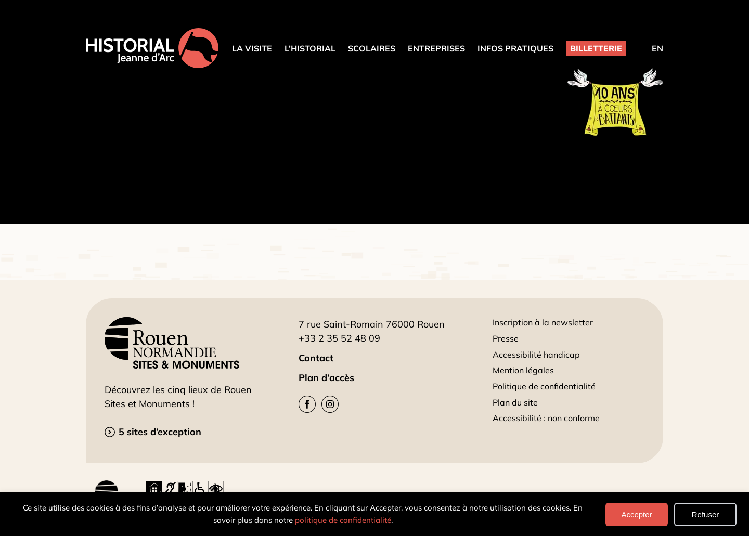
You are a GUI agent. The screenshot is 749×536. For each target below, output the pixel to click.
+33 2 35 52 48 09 (339, 338)
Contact (316, 358)
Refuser (705, 514)
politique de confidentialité (343, 520)
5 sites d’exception (160, 432)
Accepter (636, 514)
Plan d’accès (326, 378)
